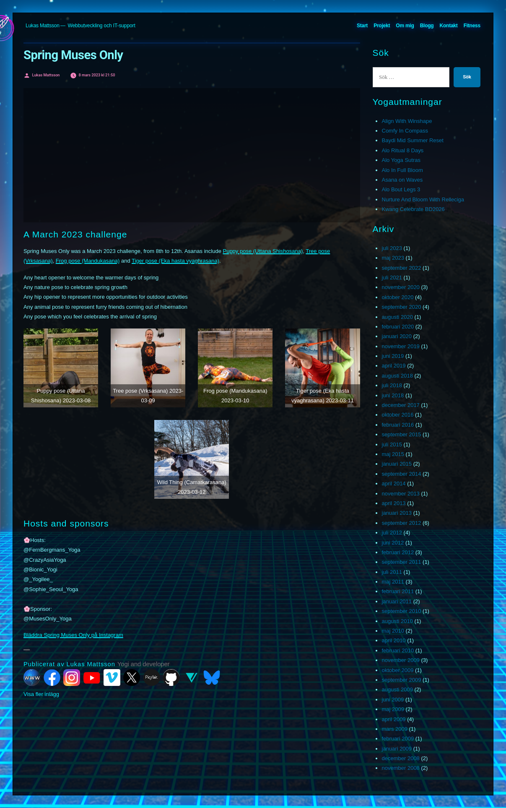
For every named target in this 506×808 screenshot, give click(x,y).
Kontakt (449, 26)
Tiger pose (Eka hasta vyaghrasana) (175, 261)
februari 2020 (398, 326)
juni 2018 (393, 395)
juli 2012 (392, 532)
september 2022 (401, 268)
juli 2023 (392, 248)
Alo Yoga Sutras (401, 160)
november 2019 (401, 346)
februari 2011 (398, 591)
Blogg (427, 26)
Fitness (472, 26)
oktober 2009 (398, 670)
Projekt (382, 26)
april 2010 (394, 640)
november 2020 (401, 287)
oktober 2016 (398, 415)
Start (362, 26)
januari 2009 (397, 748)
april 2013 (394, 503)
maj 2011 (393, 582)
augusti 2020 (397, 317)
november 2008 (401, 768)
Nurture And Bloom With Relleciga (423, 199)
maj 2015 (393, 454)
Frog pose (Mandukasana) (87, 261)
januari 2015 (397, 464)
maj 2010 (393, 631)
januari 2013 (397, 513)
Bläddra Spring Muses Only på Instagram (73, 635)
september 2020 (401, 307)
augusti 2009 (397, 689)
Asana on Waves (402, 180)
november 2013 (401, 493)
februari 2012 (398, 552)
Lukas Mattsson (43, 26)
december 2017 (401, 405)
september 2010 (401, 611)
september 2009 (401, 680)
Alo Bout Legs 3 (401, 189)
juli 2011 (392, 572)
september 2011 (401, 562)
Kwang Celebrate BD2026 (413, 209)
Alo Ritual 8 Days (403, 150)
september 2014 (401, 474)
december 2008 (401, 758)
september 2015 (401, 434)
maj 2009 (393, 709)
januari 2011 (397, 601)
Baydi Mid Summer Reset (413, 140)
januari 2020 (397, 336)
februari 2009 (398, 738)
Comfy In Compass (405, 131)
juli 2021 (392, 277)
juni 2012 (393, 543)
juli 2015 (392, 444)
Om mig (405, 26)
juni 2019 (393, 356)
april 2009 (394, 719)
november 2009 (401, 660)
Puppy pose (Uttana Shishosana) (263, 251)
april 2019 (394, 365)
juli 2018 (392, 385)
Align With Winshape (407, 121)
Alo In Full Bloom (402, 170)
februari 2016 (398, 425)
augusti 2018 (397, 376)
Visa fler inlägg (41, 694)
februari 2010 (398, 650)
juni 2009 (393, 699)
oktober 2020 (398, 297)
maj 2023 (393, 258)
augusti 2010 (397, 621)
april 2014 (394, 483)
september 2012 (401, 523)
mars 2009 (394, 729)
